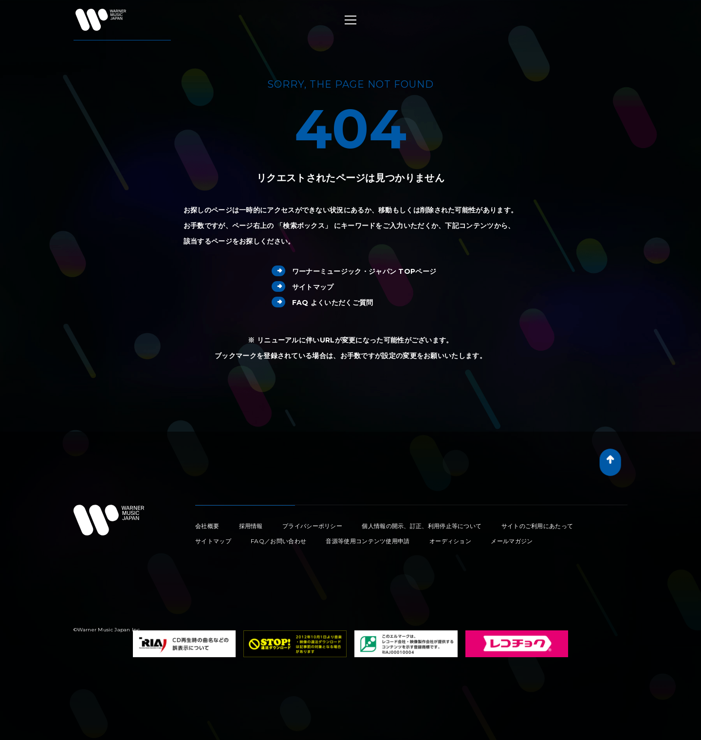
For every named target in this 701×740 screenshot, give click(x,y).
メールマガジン (512, 541)
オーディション (450, 541)
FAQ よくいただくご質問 (322, 302)
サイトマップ (303, 287)
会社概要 (207, 526)
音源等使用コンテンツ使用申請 (367, 541)
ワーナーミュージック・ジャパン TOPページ (354, 271)
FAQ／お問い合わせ (278, 541)
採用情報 (251, 526)
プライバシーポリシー (312, 526)
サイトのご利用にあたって (537, 526)
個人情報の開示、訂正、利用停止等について (421, 526)
